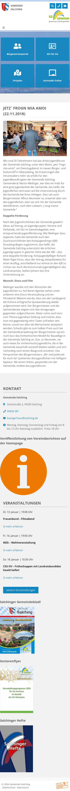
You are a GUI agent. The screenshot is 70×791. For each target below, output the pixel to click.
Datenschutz (8, 787)
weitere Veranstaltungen (20, 590)
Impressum (23, 787)
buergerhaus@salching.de (22, 418)
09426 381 (13, 411)
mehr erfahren (13, 526)
